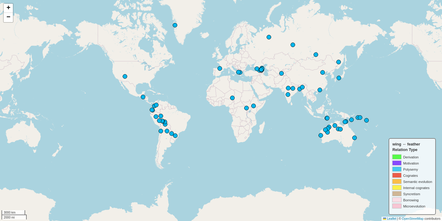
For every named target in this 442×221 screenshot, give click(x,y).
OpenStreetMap (413, 218)
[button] (8, 8)
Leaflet (389, 218)
